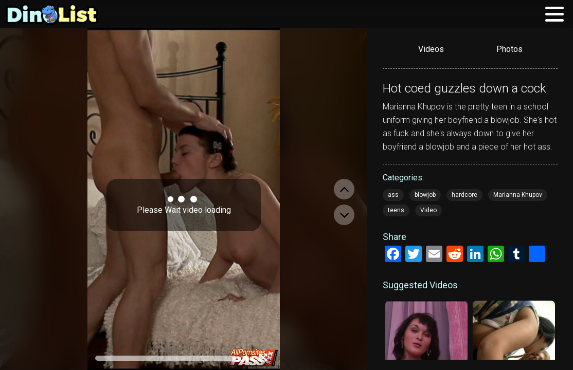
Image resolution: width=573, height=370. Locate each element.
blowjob (425, 194)
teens (396, 210)
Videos (431, 49)
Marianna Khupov (517, 194)
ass (393, 194)
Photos (509, 49)
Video (428, 210)
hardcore (464, 194)
